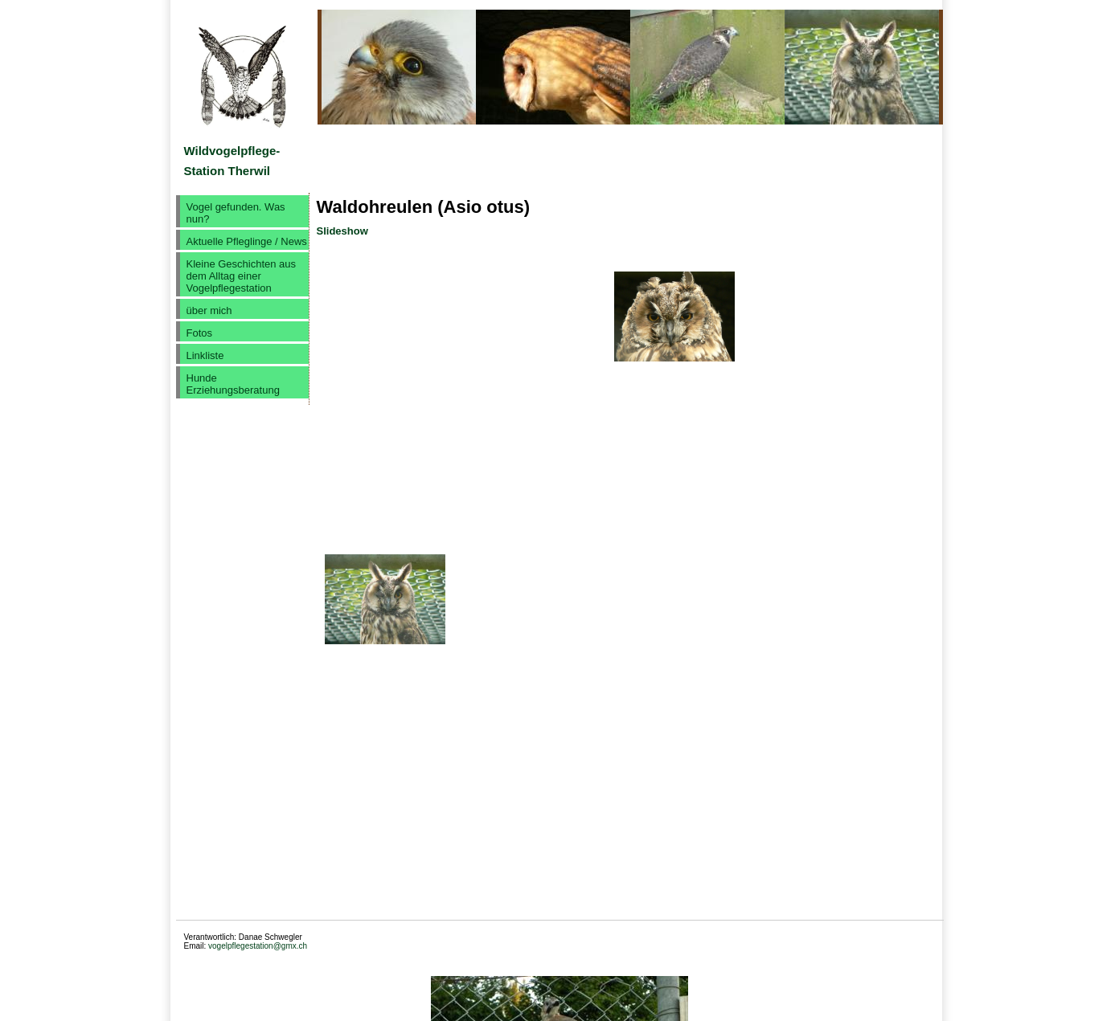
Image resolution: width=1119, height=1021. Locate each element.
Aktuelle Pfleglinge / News (246, 241)
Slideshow (342, 231)
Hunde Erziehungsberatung (233, 384)
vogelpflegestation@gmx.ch (257, 945)
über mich (209, 310)
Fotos (199, 333)
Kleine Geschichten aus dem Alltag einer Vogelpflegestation (241, 276)
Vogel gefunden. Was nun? (235, 213)
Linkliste (205, 355)
